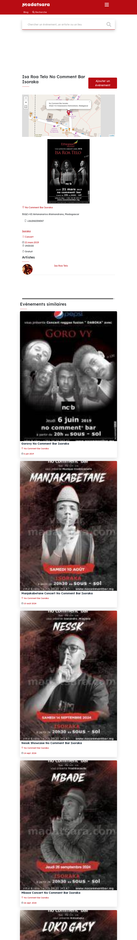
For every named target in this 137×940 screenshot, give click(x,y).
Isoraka (26, 231)
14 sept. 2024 (30, 753)
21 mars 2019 (32, 242)
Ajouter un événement (102, 83)
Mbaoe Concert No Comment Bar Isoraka (50, 892)
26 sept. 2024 (30, 903)
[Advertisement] (68, 53)
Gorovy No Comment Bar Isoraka (45, 443)
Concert (27, 236)
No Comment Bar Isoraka (37, 207)
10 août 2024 (30, 603)
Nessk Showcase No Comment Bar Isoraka (51, 743)
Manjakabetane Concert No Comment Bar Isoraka (57, 593)
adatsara (36, 4)
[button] (26, 107)
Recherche (39, 12)
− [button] (26, 102)
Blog (26, 12)
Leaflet (112, 135)
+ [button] (26, 98)
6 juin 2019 (29, 454)
